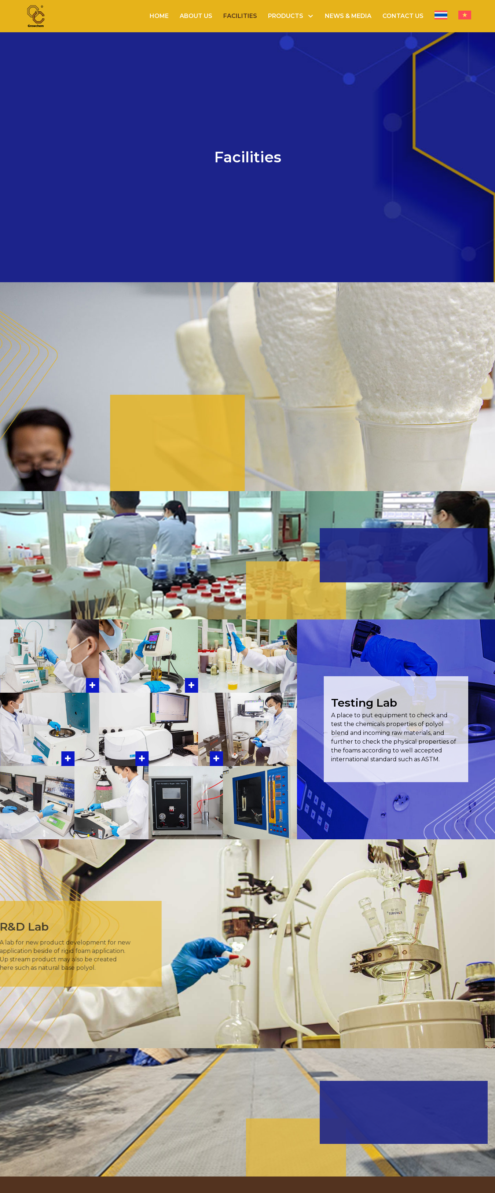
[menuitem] (441, 16)
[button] (310, 16)
